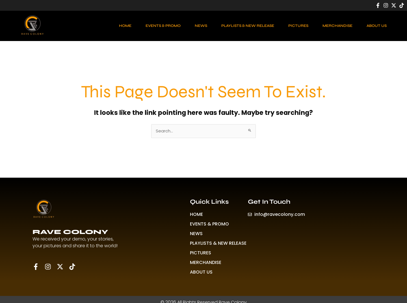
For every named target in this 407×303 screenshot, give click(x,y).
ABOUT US (377, 25)
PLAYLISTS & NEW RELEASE (247, 25)
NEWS (201, 25)
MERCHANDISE (337, 25)
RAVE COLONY (70, 232)
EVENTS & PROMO (163, 25)
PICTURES (298, 25)
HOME (125, 25)
